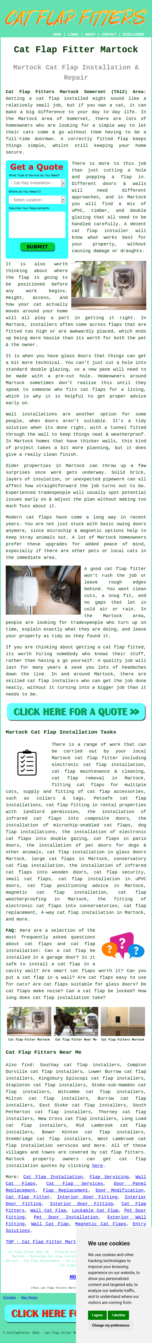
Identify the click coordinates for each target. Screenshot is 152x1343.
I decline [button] (118, 1315)
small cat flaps (28, 878)
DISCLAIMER (133, 35)
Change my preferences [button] (110, 1325)
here (97, 1165)
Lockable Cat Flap (95, 1210)
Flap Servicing (109, 1176)
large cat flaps (53, 858)
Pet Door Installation (66, 1217)
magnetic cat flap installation (56, 892)
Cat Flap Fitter (28, 1197)
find (27, 1064)
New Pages (29, 1297)
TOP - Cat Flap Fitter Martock (45, 1241)
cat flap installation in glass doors (96, 852)
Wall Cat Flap (48, 1210)
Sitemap (9, 1297)
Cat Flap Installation (53, 1176)
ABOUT (90, 35)
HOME (57, 35)
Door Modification (120, 1190)
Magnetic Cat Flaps (100, 1224)
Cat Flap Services (74, 1183)
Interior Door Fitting (87, 1197)
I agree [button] (97, 1315)
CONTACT (109, 35)
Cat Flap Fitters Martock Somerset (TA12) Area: (76, 91)
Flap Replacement (65, 1190)
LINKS (73, 35)
